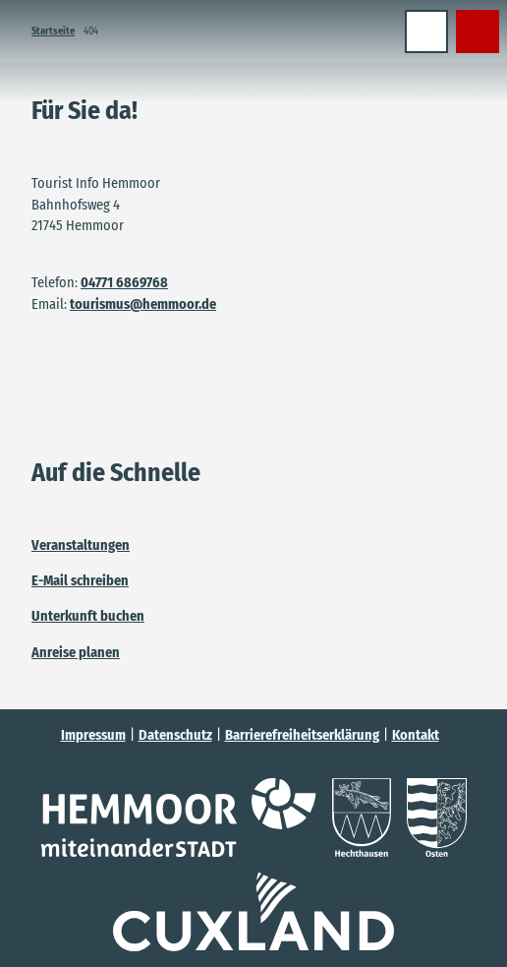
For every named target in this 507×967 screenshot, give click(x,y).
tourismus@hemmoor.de (143, 304)
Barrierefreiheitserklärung (302, 735)
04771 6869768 (124, 282)
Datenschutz (175, 735)
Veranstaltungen (80, 545)
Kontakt (415, 735)
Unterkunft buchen (87, 616)
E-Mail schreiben (80, 580)
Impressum (93, 735)
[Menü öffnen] (426, 31)
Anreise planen (75, 652)
